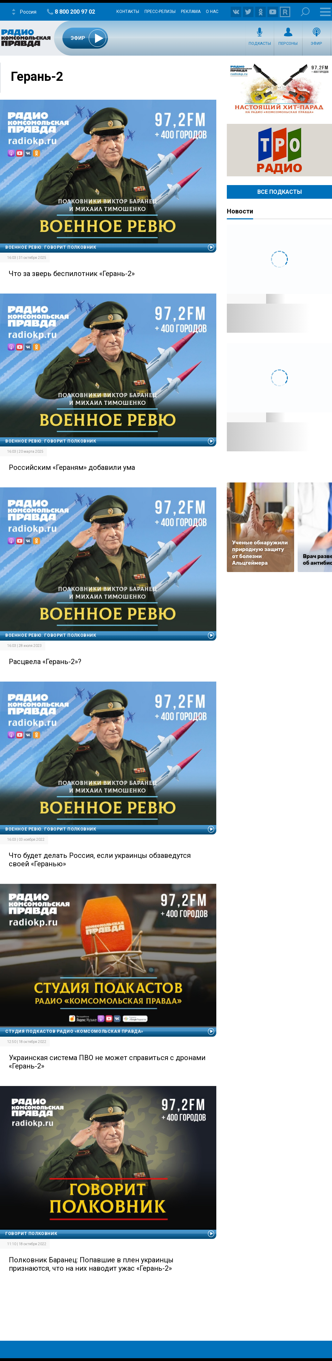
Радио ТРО (279, 150)
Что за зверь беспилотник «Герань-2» (72, 273)
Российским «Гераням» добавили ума (72, 467)
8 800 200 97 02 (75, 11)
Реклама (191, 11)
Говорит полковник (31, 1233)
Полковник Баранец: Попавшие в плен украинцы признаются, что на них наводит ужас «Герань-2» (91, 1264)
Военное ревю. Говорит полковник (50, 247)
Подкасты (260, 43)
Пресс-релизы (160, 11)
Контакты (127, 11)
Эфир (316, 43)
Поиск (305, 11)
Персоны (288, 43)
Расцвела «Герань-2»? (45, 661)
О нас (212, 11)
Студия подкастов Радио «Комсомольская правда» (74, 1031)
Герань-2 (37, 76)
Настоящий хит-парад (279, 89)
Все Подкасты (279, 192)
